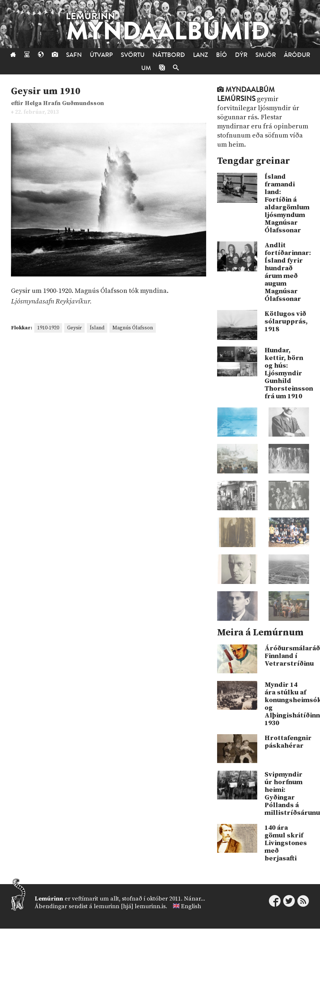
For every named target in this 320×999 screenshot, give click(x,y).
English (191, 906)
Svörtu (132, 54)
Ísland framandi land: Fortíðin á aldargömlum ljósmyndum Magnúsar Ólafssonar (287, 203)
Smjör (265, 54)
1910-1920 (48, 328)
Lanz (200, 54)
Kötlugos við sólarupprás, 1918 (286, 321)
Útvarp (101, 54)
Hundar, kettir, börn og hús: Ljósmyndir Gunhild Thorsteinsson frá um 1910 (287, 373)
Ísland (97, 328)
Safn (74, 54)
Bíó (221, 54)
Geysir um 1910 (45, 91)
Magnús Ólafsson (132, 328)
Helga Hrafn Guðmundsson (64, 103)
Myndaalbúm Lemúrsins (246, 94)
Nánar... (194, 898)
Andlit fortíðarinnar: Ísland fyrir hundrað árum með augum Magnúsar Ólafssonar (287, 272)
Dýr (241, 54)
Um (146, 68)
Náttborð (169, 54)
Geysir (74, 328)
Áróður (297, 54)
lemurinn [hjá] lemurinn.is (130, 906)
